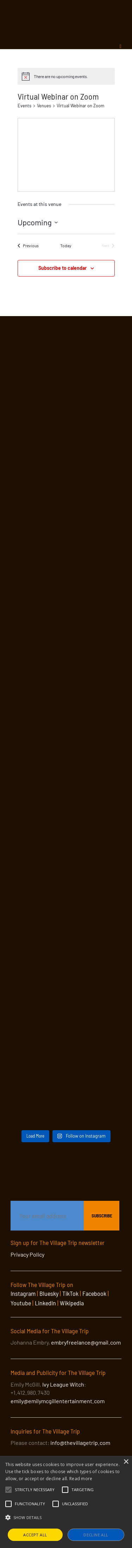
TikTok (70, 1293)
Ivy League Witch (63, 1384)
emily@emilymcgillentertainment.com (58, 1401)
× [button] (125, 1462)
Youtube (21, 1303)
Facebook (94, 1293)
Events (24, 105)
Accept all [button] (35, 1534)
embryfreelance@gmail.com (86, 1342)
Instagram (23, 1293)
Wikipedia (72, 1303)
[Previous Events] (28, 246)
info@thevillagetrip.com (80, 1442)
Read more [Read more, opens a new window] (81, 1479)
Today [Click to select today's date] (65, 245)
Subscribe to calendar (62, 268)
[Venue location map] (66, 153)
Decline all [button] (95, 1534)
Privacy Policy (27, 1254)
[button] (35, 1490)
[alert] (66, 76)
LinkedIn (45, 1303)
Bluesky (48, 1293)
